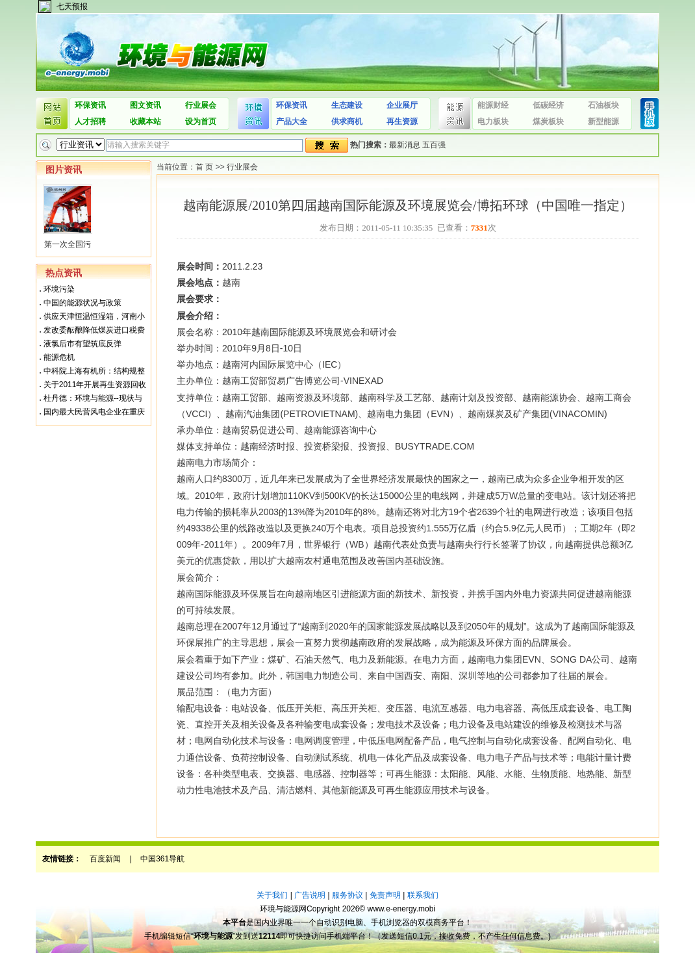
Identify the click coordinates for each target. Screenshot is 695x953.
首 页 (204, 167)
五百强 (434, 144)
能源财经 (493, 105)
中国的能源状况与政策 (82, 302)
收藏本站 (145, 121)
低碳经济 (548, 105)
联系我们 (422, 895)
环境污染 (59, 289)
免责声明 (385, 895)
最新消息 (404, 144)
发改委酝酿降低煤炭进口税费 (94, 330)
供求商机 (346, 121)
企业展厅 (402, 105)
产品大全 (291, 121)
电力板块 (493, 121)
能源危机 (59, 357)
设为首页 (200, 121)
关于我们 (272, 895)
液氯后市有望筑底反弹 (82, 343)
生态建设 (346, 105)
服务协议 (347, 895)
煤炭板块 (548, 121)
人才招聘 (90, 121)
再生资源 (402, 121)
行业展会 (200, 105)
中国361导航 (162, 858)
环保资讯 (90, 105)
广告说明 (309, 895)
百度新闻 (105, 858)
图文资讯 (145, 105)
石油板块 (603, 105)
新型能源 (603, 121)
